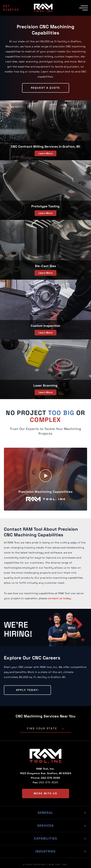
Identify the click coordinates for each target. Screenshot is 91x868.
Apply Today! (27, 690)
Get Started (11, 7)
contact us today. (60, 598)
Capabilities (45, 838)
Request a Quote (45, 87)
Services (45, 826)
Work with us (45, 793)
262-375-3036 (50, 777)
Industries (45, 851)
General (45, 813)
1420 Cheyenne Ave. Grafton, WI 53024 (45, 773)
